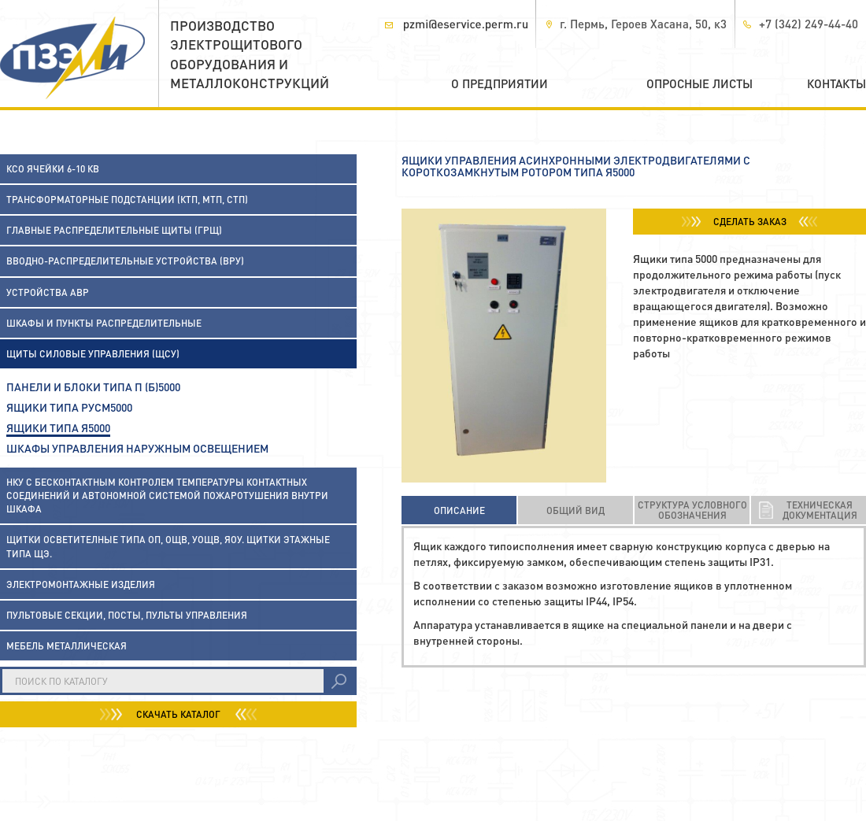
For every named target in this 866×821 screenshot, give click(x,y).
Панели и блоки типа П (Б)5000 (93, 386)
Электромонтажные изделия (80, 584)
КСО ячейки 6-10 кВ (52, 169)
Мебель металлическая (66, 646)
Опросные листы (699, 83)
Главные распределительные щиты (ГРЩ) (114, 230)
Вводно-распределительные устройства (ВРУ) (125, 261)
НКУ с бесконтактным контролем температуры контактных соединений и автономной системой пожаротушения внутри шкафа (167, 495)
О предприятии (499, 83)
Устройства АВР (47, 292)
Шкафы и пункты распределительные (104, 323)
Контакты (836, 83)
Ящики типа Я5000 (58, 427)
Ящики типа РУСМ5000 (69, 407)
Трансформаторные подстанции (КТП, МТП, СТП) (127, 199)
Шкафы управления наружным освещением (137, 448)
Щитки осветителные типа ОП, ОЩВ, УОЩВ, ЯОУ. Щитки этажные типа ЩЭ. (168, 546)
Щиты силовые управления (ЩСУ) (92, 354)
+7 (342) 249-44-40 (808, 23)
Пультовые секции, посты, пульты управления (126, 615)
